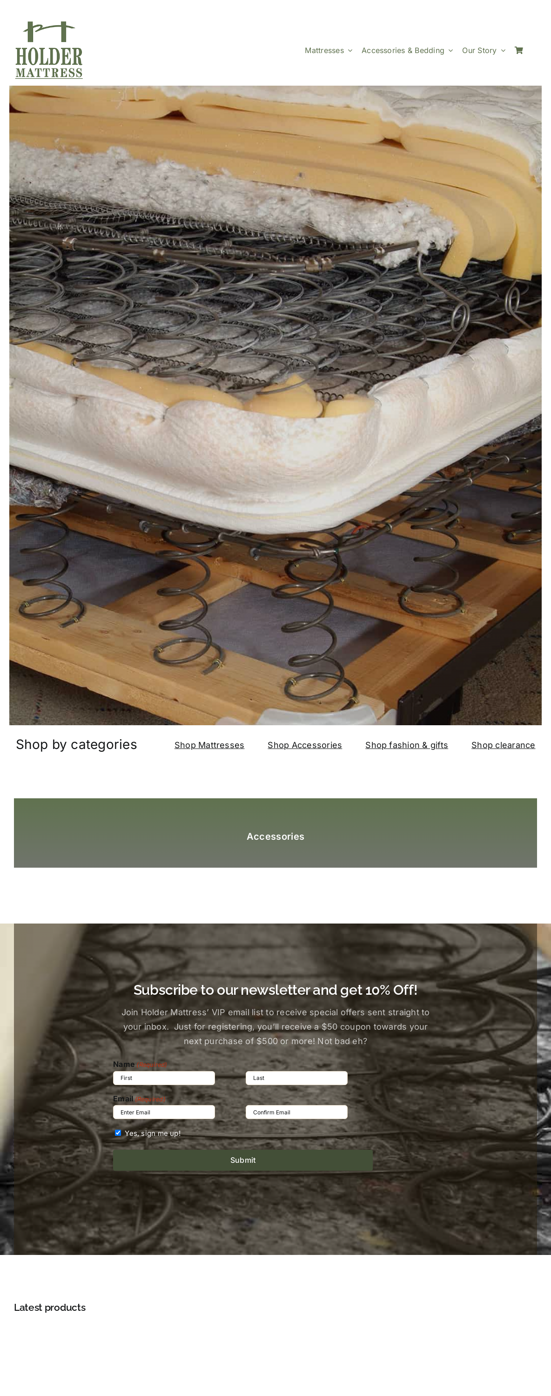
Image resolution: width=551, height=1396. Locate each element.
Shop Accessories (305, 745)
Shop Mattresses (210, 745)
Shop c (485, 745)
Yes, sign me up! (153, 1133)
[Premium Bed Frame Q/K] (275, 1333)
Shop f (378, 745)
